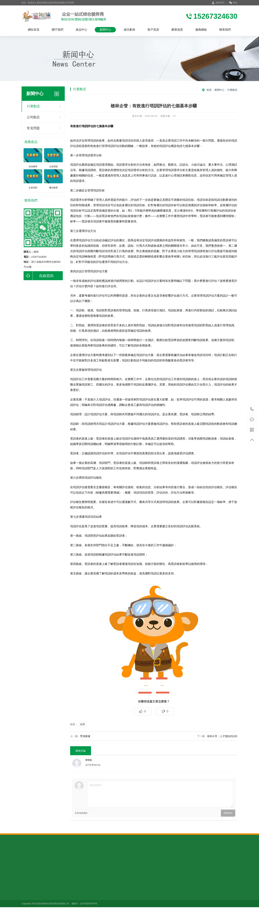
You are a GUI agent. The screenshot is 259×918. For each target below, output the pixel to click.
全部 (82, 724)
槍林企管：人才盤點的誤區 (222, 736)
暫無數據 (85, 736)
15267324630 (252, 409)
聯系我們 (220, 2)
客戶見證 (153, 29)
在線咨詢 (38, 275)
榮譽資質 (177, 29)
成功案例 (129, 29)
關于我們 (57, 29)
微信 (233, 3)
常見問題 (33, 128)
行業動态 (33, 106)
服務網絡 (201, 29)
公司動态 (33, 117)
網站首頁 (33, 29)
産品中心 (81, 29)
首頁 (209, 89)
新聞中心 (105, 29)
